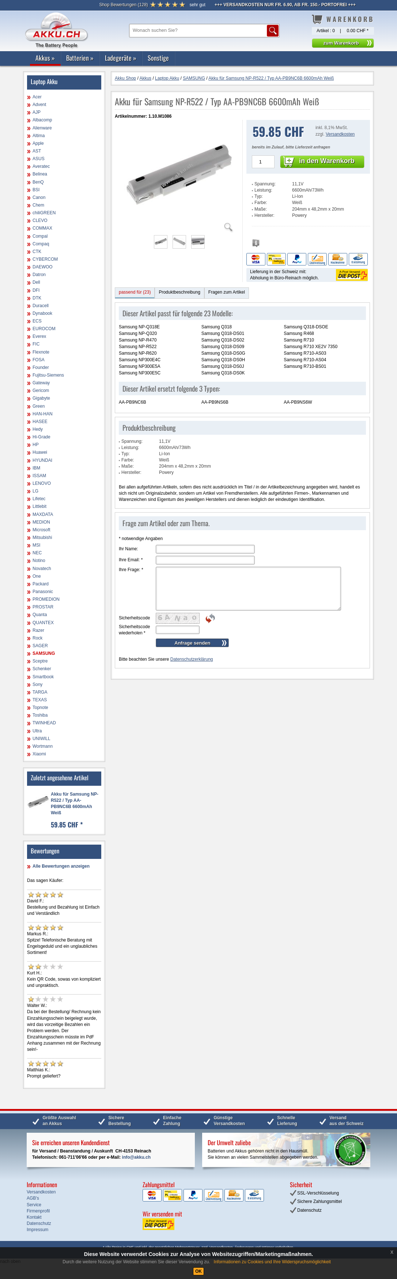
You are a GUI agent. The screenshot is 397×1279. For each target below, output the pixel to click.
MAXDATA (43, 514)
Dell (36, 282)
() (123, 4)
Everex (39, 336)
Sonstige (158, 58)
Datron (39, 274)
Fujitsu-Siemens (48, 375)
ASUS (39, 158)
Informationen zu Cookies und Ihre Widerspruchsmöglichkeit (272, 1261)
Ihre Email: (131, 559)
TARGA (40, 692)
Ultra (37, 730)
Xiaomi (39, 754)
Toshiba (40, 715)
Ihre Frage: (131, 569)
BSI (36, 189)
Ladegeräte (120, 58)
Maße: (260, 209)
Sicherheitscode (134, 617)
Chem (38, 205)
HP (36, 444)
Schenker (42, 668)
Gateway (41, 382)
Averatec (41, 166)
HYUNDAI (42, 460)
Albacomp (42, 119)
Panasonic (43, 591)
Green (39, 406)
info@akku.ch (136, 1157)
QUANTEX (43, 622)
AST (37, 151)
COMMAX (42, 228)
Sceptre (40, 661)
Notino (39, 560)
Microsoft (41, 529)
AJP (37, 112)
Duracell (41, 305)
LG (35, 491)
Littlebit (39, 506)
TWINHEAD (44, 722)
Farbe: (260, 202)
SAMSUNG (44, 653)
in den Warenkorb (326, 161)
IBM (36, 468)
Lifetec (39, 498)
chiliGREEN (44, 212)
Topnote (40, 707)
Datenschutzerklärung (191, 659)
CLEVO (40, 220)
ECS (37, 321)
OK (198, 1271)
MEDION (41, 522)
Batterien (80, 58)
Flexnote (41, 352)
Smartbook (43, 676)
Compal (40, 236)
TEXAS (40, 699)
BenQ (38, 182)
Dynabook (42, 313)
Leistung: (263, 190)
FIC (36, 344)
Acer (37, 96)
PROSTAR (43, 607)
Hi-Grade (41, 436)
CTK (37, 251)
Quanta (40, 614)
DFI (36, 290)
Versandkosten (340, 134)
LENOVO (42, 483)
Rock (37, 638)
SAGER (40, 645)
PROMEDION (46, 599)
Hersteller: (264, 215)
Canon (39, 197)
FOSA (39, 359)
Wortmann (43, 746)
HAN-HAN (43, 413)
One (37, 576)
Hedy (38, 429)
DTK (37, 298)
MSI (36, 545)
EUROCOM (44, 328)
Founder (41, 367)
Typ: (258, 196)
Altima (39, 135)
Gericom (41, 390)
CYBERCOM (45, 259)
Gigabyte (41, 398)
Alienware (42, 128)
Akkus (45, 58)
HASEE (40, 421)
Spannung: (265, 183)
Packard (41, 583)
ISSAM (39, 475)
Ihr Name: (128, 548)
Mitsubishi (42, 537)
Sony (37, 684)
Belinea (40, 174)
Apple (38, 143)
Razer (38, 630)
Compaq (41, 243)
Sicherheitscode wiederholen (134, 629)
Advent (39, 104)
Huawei (40, 452)
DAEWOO (43, 266)
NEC (37, 552)
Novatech (42, 568)
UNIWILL (41, 738)
